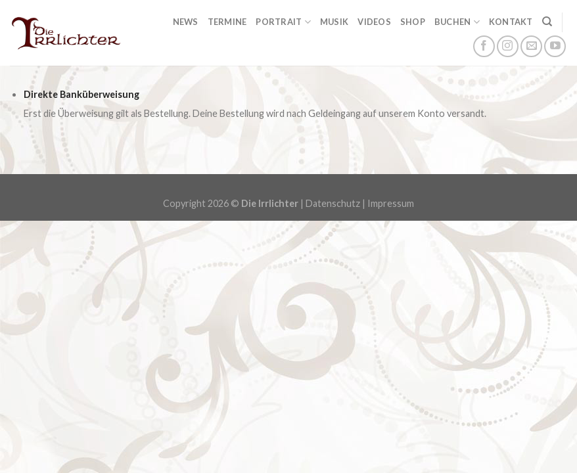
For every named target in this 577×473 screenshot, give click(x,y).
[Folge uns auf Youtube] (555, 46)
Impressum (390, 203)
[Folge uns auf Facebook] (484, 46)
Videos (374, 21)
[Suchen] (547, 21)
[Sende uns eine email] (531, 46)
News (185, 21)
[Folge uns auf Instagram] (508, 46)
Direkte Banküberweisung (81, 94)
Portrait (283, 22)
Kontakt (511, 21)
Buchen (457, 22)
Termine (227, 21)
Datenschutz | (336, 203)
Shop (412, 21)
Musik (334, 21)
